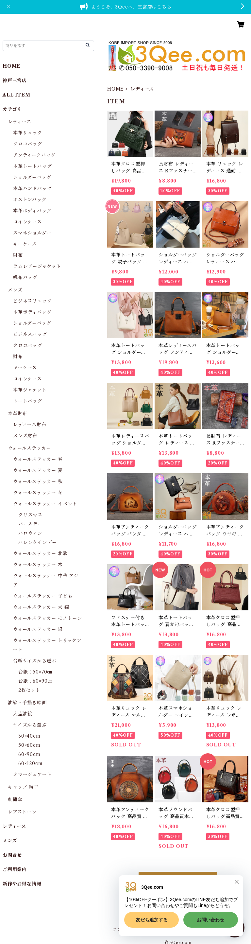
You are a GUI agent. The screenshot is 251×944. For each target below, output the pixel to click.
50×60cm (29, 745)
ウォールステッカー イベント (45, 504)
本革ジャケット (30, 390)
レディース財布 (29, 425)
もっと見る (178, 879)
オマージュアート (32, 775)
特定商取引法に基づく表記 (190, 929)
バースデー (30, 524)
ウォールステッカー (29, 448)
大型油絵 (22, 714)
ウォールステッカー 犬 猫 (41, 607)
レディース (19, 122)
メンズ (15, 290)
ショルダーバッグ (32, 177)
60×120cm (30, 763)
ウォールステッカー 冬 (38, 493)
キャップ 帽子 (23, 787)
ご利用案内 (15, 869)
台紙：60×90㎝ (35, 681)
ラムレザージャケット (37, 266)
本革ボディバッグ (32, 211)
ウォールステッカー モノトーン (47, 618)
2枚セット (29, 690)
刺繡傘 (15, 799)
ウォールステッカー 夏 (38, 470)
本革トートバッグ (32, 166)
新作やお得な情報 (22, 884)
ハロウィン (30, 533)
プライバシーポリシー (133, 929)
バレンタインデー (37, 542)
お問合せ (12, 855)
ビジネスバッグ (30, 334)
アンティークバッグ (34, 155)
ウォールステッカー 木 (38, 565)
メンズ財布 (25, 436)
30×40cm (29, 736)
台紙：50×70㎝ (35, 672)
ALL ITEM (16, 95)
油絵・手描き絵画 (27, 703)
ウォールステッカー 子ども (42, 596)
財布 (18, 255)
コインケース (27, 222)
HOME (115, 89)
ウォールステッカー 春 (38, 459)
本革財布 (17, 413)
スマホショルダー (32, 233)
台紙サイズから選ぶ (34, 661)
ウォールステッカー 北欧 (40, 553)
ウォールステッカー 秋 (38, 481)
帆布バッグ (25, 277)
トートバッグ (27, 401)
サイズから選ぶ (30, 725)
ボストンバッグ (30, 199)
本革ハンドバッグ (32, 188)
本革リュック (27, 133)
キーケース (25, 244)
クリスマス (30, 515)
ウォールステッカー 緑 (38, 629)
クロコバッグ (27, 144)
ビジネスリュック (32, 301)
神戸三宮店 (15, 80)
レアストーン (22, 812)
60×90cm (29, 754)
